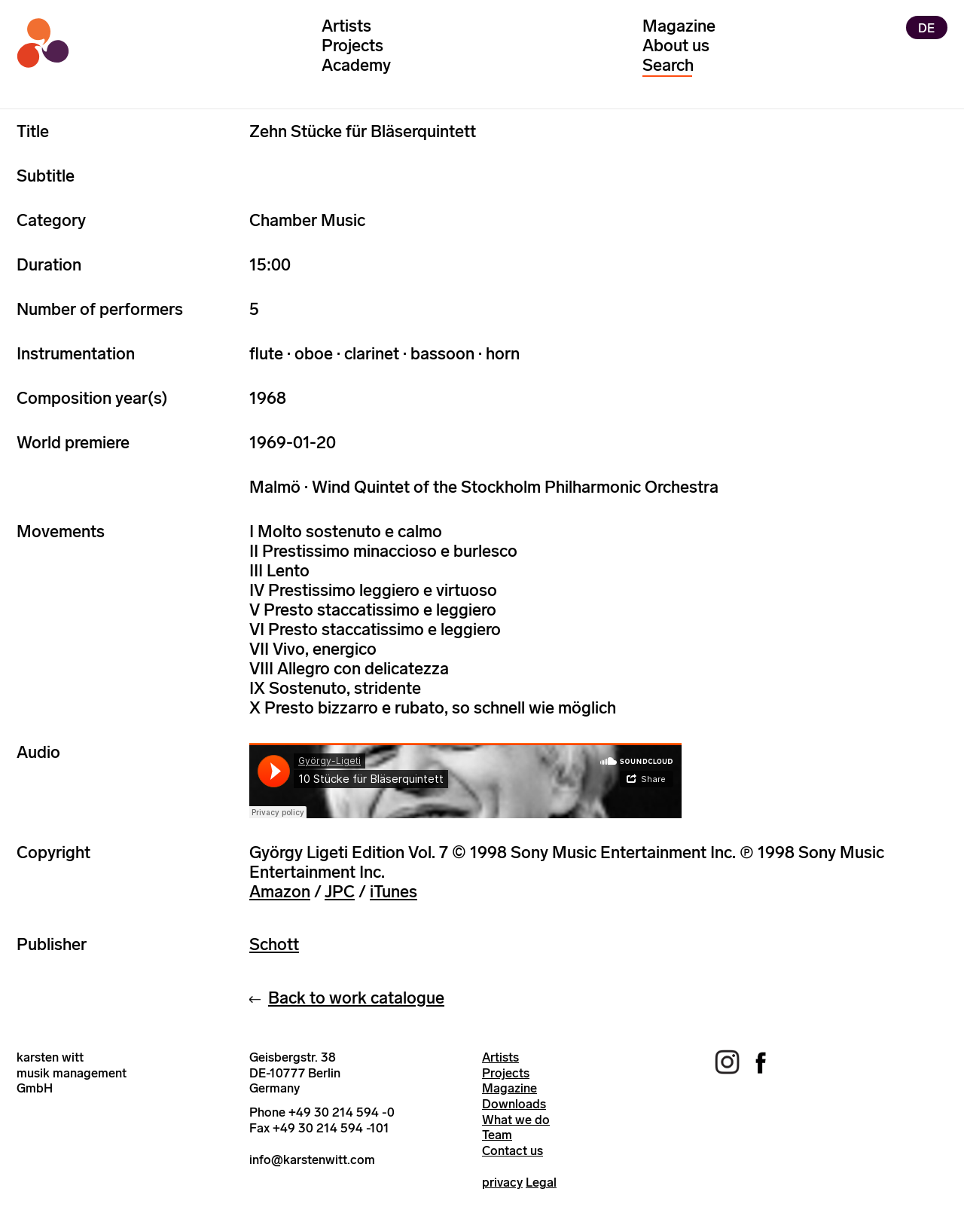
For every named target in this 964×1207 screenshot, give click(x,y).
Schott (274, 944)
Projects (352, 45)
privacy (502, 1182)
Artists (346, 26)
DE (926, 27)
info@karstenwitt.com (312, 1159)
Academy (356, 65)
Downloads (514, 1103)
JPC (340, 892)
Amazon (279, 892)
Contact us (512, 1150)
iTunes (393, 892)
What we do (516, 1119)
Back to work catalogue (356, 998)
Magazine (678, 26)
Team (497, 1134)
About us (675, 45)
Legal (541, 1182)
